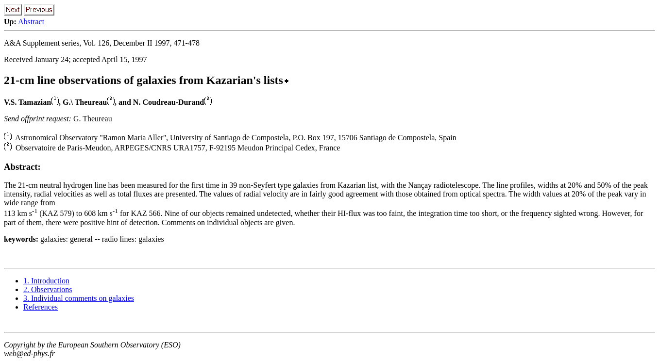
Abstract (31, 21)
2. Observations (47, 289)
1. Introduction (46, 281)
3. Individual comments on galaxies (78, 298)
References (40, 307)
